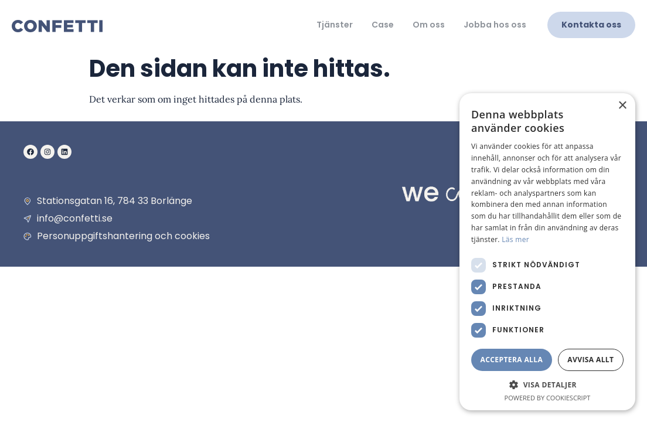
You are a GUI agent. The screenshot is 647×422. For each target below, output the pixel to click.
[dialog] (547, 251)
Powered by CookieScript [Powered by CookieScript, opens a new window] (548, 397)
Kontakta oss (591, 24)
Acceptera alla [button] (512, 360)
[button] (547, 384)
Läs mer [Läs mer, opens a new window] (515, 239)
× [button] (622, 105)
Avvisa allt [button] (590, 360)
